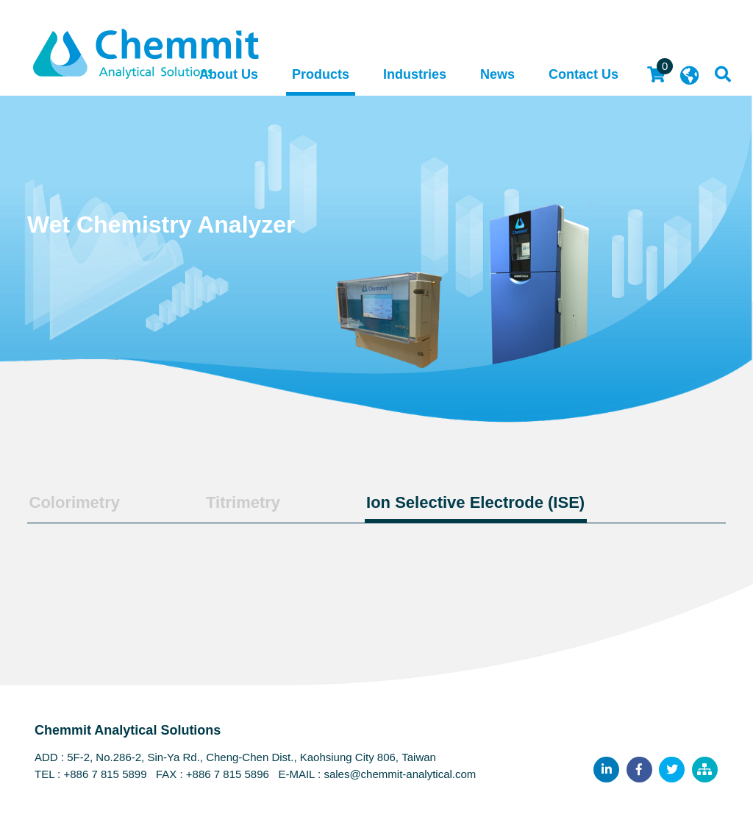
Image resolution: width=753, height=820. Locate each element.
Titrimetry (237, 502)
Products (320, 75)
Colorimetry (72, 502)
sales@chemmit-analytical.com (400, 774)
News (497, 75)
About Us (228, 75)
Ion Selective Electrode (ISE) (466, 502)
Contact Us (583, 75)
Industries (414, 75)
